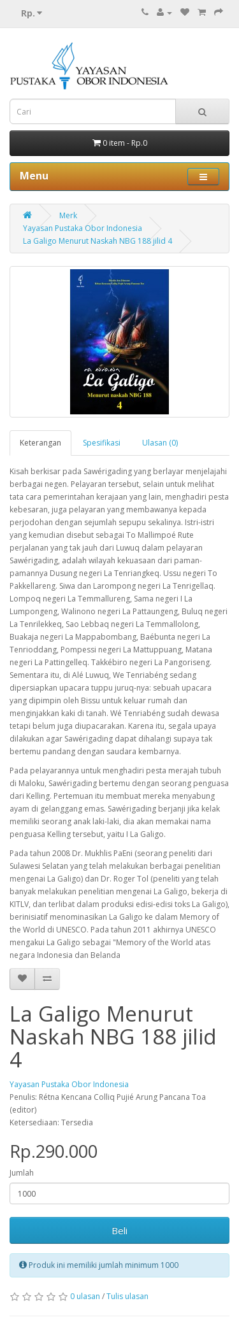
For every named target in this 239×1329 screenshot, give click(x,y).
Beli (119, 1230)
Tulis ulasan (127, 1296)
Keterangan (40, 442)
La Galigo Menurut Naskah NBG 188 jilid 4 (97, 241)
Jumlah (22, 1172)
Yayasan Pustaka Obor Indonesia (82, 228)
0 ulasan (85, 1296)
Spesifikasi (101, 442)
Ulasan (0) (160, 442)
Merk (68, 215)
